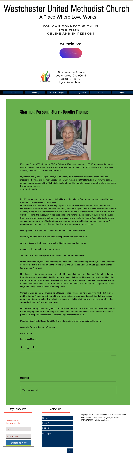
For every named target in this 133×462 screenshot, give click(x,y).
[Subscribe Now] (18, 443)
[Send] (70, 450)
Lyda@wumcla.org (70, 82)
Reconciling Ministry (28, 339)
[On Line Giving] (70, 53)
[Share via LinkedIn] (34, 347)
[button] (79, 92)
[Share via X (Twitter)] (28, 347)
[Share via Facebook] (21, 347)
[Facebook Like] (98, 64)
